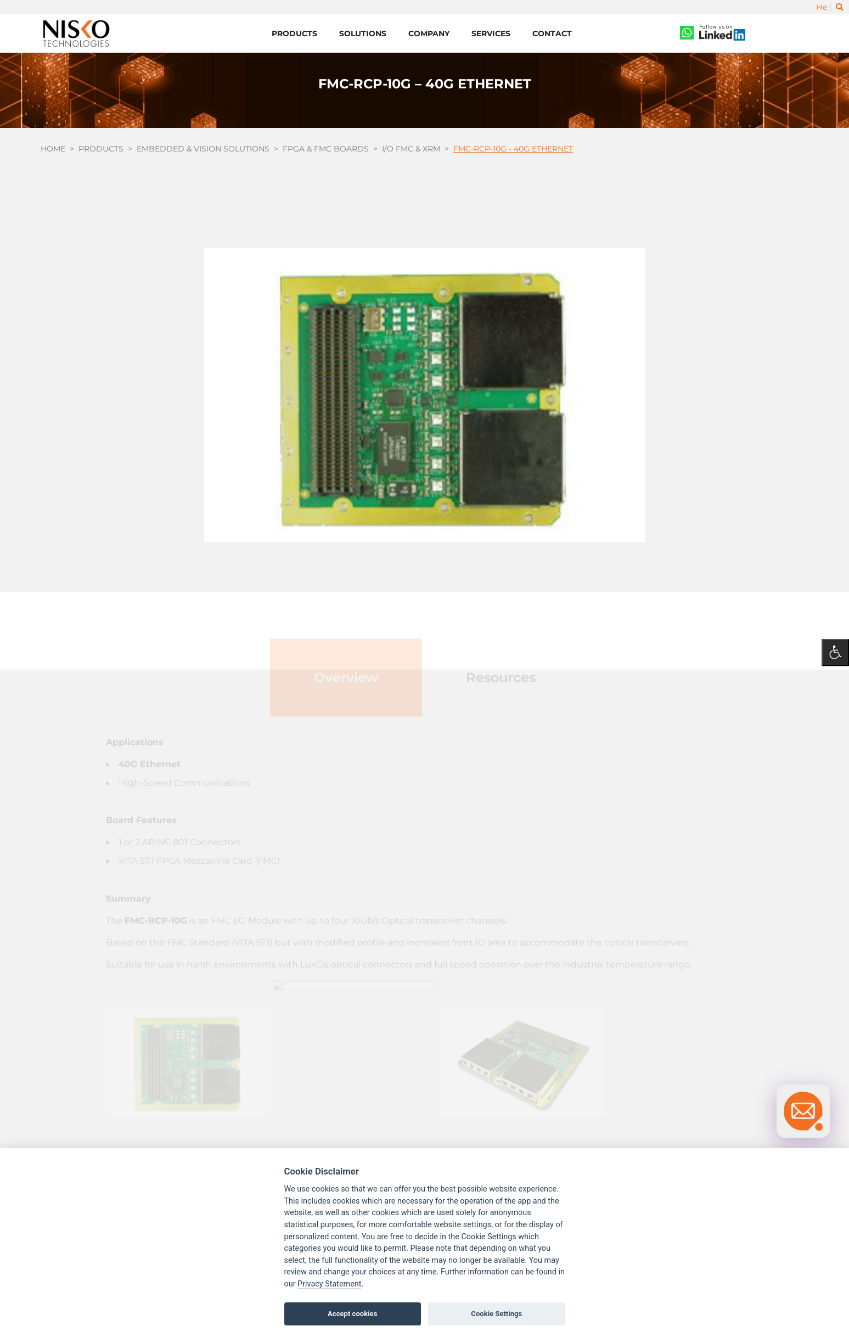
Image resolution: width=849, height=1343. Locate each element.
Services (490, 33)
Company (428, 33)
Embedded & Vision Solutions (203, 149)
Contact (552, 33)
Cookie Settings (496, 1314)
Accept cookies (352, 1314)
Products (294, 33)
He (821, 7)
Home (53, 149)
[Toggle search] (839, 7)
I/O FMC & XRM (411, 149)
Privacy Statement (329, 1284)
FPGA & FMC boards (326, 149)
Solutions (362, 33)
